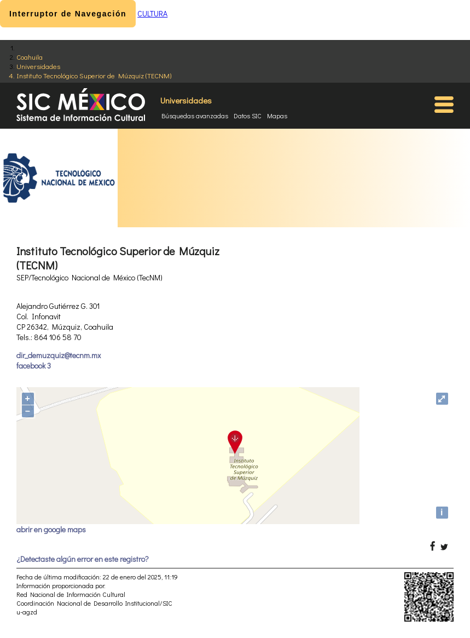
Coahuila (29, 56)
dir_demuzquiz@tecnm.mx (58, 355)
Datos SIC (248, 115)
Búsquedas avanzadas (194, 115)
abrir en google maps (51, 529)
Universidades (38, 66)
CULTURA (152, 13)
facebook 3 (33, 365)
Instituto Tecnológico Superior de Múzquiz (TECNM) (93, 75)
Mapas (277, 115)
